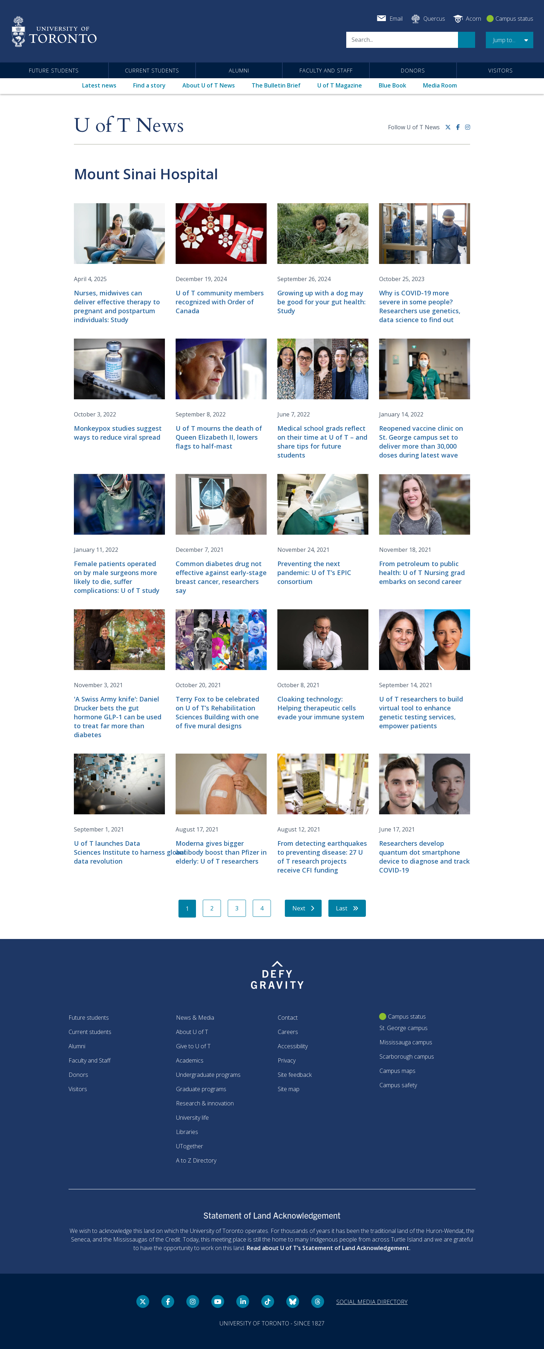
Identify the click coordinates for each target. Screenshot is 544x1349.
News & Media (195, 1017)
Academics (189, 1060)
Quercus (434, 19)
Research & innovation (205, 1103)
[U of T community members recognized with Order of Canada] (221, 259)
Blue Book (392, 85)
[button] (509, 40)
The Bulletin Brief (276, 85)
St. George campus (403, 1028)
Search (466, 40)
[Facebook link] (460, 130)
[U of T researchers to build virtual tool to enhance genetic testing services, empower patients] (424, 669)
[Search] (402, 40)
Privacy (287, 1060)
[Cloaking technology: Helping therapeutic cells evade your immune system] (322, 665)
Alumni (239, 70)
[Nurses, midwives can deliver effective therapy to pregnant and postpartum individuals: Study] (119, 263)
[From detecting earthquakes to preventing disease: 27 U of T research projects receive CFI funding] (322, 814)
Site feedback (295, 1075)
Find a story (149, 85)
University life (192, 1117)
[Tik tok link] (267, 1301)
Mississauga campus (405, 1042)
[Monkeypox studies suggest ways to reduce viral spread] (119, 390)
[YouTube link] (217, 1301)
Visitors (500, 70)
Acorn (473, 19)
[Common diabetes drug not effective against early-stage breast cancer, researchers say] (221, 534)
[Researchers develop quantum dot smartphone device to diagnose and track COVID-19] (424, 814)
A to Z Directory (196, 1160)
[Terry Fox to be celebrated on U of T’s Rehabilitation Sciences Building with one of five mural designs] (221, 669)
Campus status (514, 19)
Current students (152, 70)
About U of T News (208, 85)
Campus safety (398, 1085)
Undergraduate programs (208, 1075)
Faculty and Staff (326, 70)
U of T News (129, 126)
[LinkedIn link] (242, 1301)
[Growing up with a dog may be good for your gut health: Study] (322, 259)
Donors (413, 70)
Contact (288, 1017)
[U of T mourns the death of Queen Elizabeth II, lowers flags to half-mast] (221, 395)
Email (396, 19)
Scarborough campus (406, 1056)
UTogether (189, 1146)
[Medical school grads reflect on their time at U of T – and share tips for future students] (322, 399)
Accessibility (293, 1046)
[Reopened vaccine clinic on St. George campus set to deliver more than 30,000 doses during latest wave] (424, 399)
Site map (288, 1089)
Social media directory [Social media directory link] (372, 1302)
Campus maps (397, 1071)
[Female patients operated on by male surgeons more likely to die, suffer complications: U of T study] (119, 534)
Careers (288, 1032)
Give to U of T (193, 1046)
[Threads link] (317, 1301)
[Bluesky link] (292, 1301)
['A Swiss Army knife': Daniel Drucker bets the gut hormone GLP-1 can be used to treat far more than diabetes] (119, 674)
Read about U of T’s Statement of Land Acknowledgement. (328, 1248)
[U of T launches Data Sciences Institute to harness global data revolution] (119, 810)
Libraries (187, 1132)
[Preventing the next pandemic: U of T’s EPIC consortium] (322, 530)
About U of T (192, 1032)
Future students (54, 70)
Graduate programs (201, 1089)
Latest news (99, 85)
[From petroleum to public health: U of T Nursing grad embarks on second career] (424, 530)
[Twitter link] (450, 130)
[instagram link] (467, 130)
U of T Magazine (339, 85)
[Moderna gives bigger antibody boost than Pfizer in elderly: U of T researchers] (221, 810)
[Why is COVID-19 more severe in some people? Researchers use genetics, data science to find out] (424, 263)
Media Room (440, 85)
